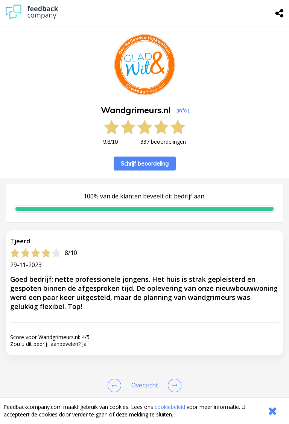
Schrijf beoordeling (145, 163)
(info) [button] (182, 110)
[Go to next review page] (173, 385)
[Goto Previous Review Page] (116, 385)
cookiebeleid (170, 406)
